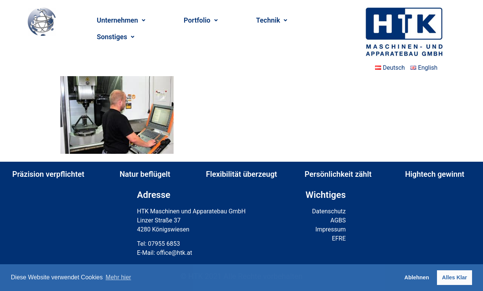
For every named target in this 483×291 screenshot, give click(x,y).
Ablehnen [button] (417, 277)
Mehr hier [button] (118, 277)
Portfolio (201, 20)
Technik (272, 20)
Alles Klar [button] (454, 277)
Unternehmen (121, 20)
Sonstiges (115, 37)
